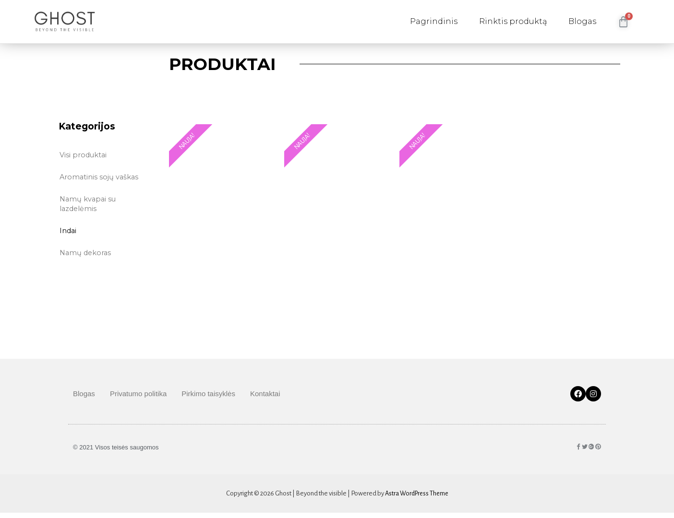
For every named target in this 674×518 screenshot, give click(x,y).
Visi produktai (84, 154)
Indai (68, 230)
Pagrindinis (433, 21)
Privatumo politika (138, 399)
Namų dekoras (86, 252)
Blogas (582, 21)
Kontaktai (265, 399)
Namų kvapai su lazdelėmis (89, 203)
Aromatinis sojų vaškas (100, 176)
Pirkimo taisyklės (208, 399)
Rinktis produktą (513, 21)
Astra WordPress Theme (416, 498)
